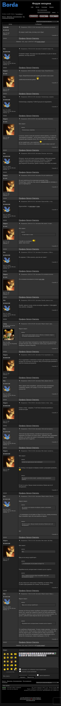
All (35, 41)
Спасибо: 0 (55, 35)
